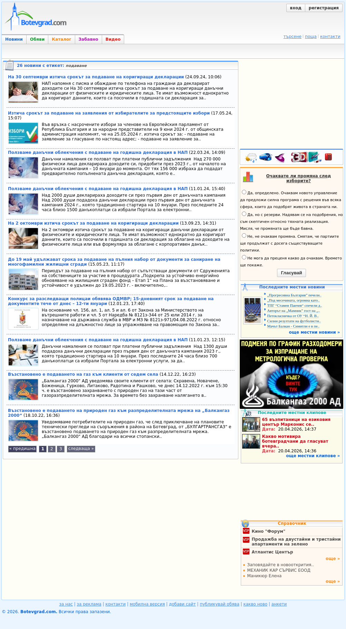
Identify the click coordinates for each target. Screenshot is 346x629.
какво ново (255, 604)
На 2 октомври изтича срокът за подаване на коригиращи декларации (93, 223)
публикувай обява (219, 604)
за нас (66, 604)
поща (311, 36)
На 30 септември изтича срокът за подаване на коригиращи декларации (96, 77)
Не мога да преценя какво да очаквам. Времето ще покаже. (291, 261)
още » (333, 558)
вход (295, 8)
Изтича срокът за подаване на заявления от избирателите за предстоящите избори (109, 113)
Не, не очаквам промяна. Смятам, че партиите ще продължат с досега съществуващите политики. (289, 243)
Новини (14, 39)
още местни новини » (314, 332)
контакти (330, 36)
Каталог (61, 39)
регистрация (324, 8)
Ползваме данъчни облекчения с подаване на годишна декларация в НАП (98, 152)
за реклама (89, 604)
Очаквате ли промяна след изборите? (298, 178)
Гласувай (291, 272)
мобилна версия (147, 604)
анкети (279, 604)
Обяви (37, 39)
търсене (292, 36)
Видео (113, 39)
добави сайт (182, 604)
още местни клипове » (313, 455)
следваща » (81, 448)
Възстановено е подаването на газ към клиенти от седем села (83, 374)
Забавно (88, 39)
